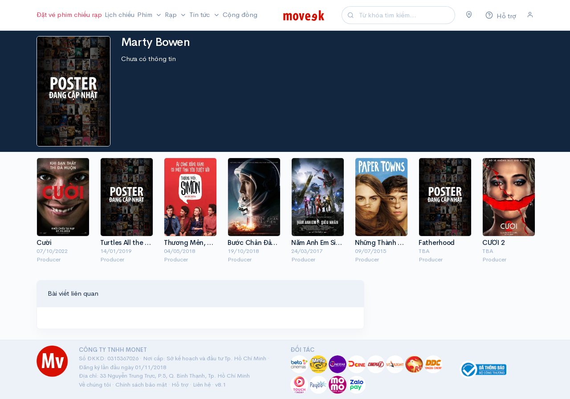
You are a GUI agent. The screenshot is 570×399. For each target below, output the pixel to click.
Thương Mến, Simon (195, 242)
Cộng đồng (240, 14)
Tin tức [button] (200, 14)
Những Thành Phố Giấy (390, 242)
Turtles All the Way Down (138, 242)
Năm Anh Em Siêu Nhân (326, 242)
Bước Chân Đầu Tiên (259, 242)
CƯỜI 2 (493, 242)
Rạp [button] (172, 14)
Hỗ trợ (179, 384)
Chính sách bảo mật (141, 384)
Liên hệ (202, 384)
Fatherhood (437, 242)
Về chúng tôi (95, 384)
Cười (44, 242)
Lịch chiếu (119, 14)
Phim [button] (145, 14)
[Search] (405, 15)
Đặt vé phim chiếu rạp (69, 14)
